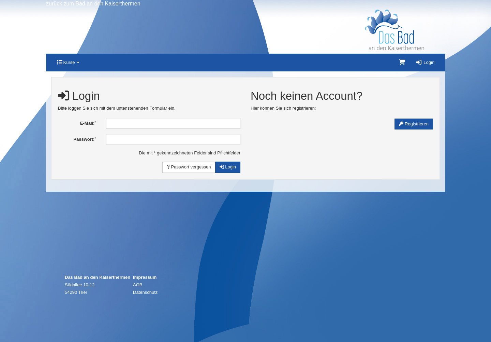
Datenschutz (145, 292)
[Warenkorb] (402, 62)
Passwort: (84, 139)
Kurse (68, 62)
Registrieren (414, 123)
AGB (137, 284)
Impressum (145, 277)
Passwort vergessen (189, 166)
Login (424, 62)
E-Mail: (88, 123)
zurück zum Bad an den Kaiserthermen (93, 3)
